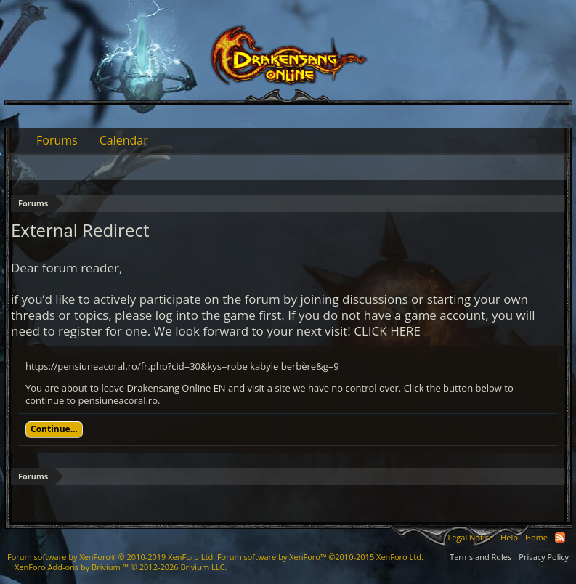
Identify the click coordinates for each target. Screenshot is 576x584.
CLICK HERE (387, 331)
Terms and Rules (480, 556)
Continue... (54, 429)
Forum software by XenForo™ (320, 556)
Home (536, 537)
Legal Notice (470, 537)
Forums (57, 140)
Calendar (124, 140)
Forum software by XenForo (111, 556)
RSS (560, 537)
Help (509, 537)
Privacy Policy (544, 556)
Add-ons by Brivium (121, 566)
